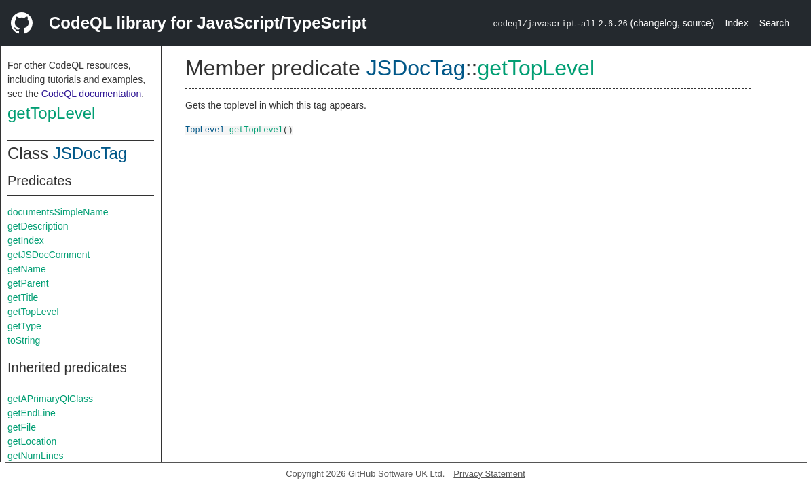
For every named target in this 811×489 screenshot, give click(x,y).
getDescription (38, 226)
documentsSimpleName (58, 211)
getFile (21, 427)
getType (24, 326)
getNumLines (35, 455)
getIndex (25, 240)
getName (26, 269)
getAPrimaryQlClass (50, 398)
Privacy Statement (489, 474)
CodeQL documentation (91, 93)
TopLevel (205, 129)
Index (736, 23)
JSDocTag (90, 153)
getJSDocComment (48, 254)
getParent (28, 283)
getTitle (22, 297)
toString (23, 340)
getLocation (31, 441)
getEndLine (31, 413)
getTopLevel (51, 113)
